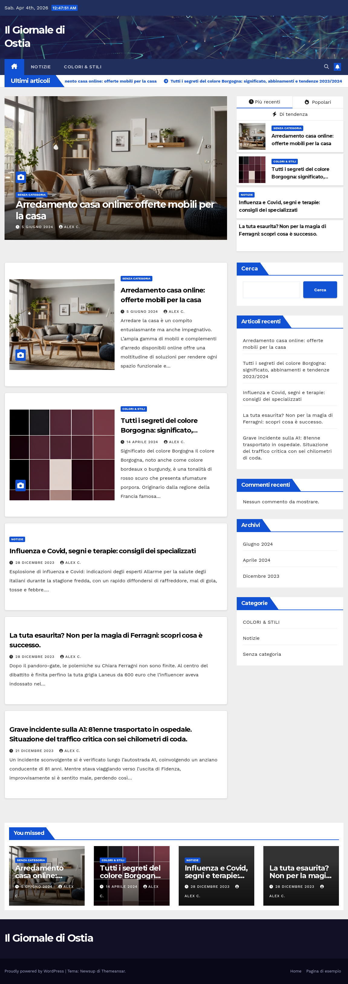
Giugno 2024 (258, 544)
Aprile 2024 (256, 560)
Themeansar (113, 971)
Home (295, 971)
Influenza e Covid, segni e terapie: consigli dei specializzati (102, 551)
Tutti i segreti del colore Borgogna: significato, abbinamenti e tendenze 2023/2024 (286, 369)
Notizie (41, 67)
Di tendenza (290, 114)
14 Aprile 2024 (143, 442)
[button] (326, 67)
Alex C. (69, 227)
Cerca (249, 268)
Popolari (318, 102)
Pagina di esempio (323, 971)
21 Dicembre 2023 (35, 751)
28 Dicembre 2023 (35, 563)
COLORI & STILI (82, 67)
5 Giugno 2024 (38, 227)
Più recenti (264, 102)
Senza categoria (32, 194)
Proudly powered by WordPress (35, 971)
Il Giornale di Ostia (49, 938)
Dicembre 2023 (261, 576)
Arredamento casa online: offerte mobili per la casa (115, 210)
